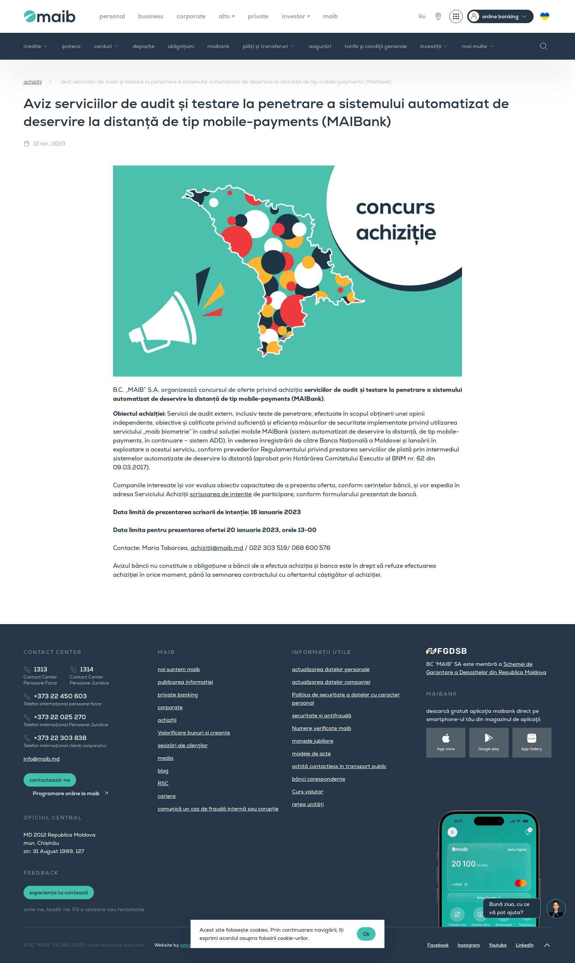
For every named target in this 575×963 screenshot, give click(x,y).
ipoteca (71, 46)
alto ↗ (227, 16)
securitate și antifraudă (321, 715)
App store (446, 748)
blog (163, 770)
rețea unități (308, 804)
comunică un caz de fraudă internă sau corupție (218, 808)
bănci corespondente (318, 778)
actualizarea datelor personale (331, 669)
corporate (191, 16)
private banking (178, 694)
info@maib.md (41, 758)
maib (330, 16)
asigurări (320, 46)
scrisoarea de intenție (221, 494)
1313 (40, 669)
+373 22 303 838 (60, 738)
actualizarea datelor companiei (331, 682)
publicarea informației (185, 682)
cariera (167, 796)
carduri (106, 46)
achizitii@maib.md (217, 548)
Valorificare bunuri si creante (194, 732)
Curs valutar (307, 791)
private (258, 16)
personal (112, 16)
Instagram (469, 945)
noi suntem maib (179, 669)
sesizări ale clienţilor (183, 745)
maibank (218, 46)
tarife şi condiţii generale (376, 46)
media (165, 758)
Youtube (498, 945)
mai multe (478, 46)
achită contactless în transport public (339, 766)
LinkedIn (525, 945)
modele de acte (311, 753)
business (150, 16)
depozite (143, 46)
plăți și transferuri (269, 46)
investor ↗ (296, 16)
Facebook (438, 945)
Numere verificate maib (321, 728)
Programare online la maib (66, 793)
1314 (87, 669)
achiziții (32, 81)
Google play (488, 748)
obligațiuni (181, 46)
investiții (434, 46)
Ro (422, 16)
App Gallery (531, 748)
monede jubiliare (312, 740)
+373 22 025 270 (60, 717)
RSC (163, 783)
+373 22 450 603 (60, 696)
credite (35, 46)
